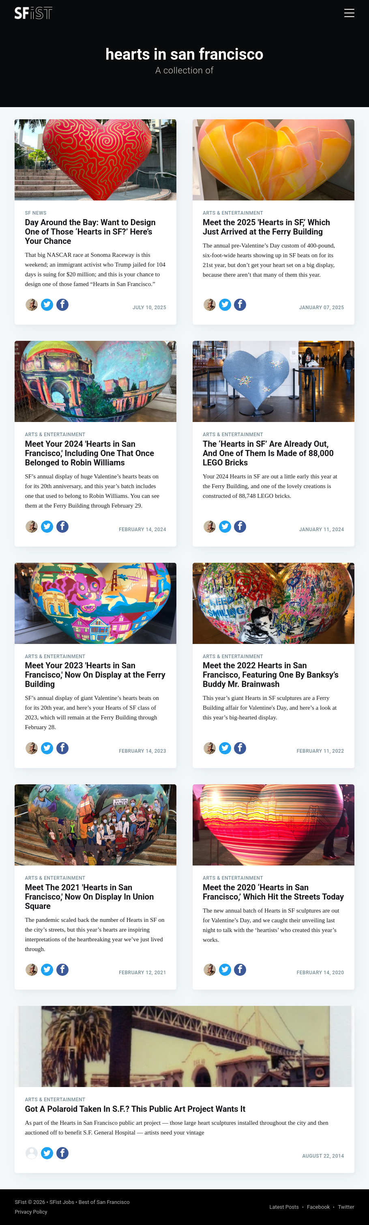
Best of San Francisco (104, 1202)
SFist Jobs (61, 1202)
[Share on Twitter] (47, 305)
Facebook (318, 1207)
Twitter (346, 1207)
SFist (20, 1202)
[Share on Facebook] (62, 305)
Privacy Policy (31, 1212)
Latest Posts (284, 1207)
